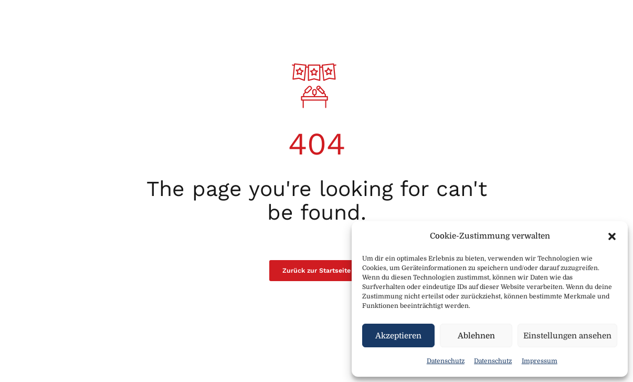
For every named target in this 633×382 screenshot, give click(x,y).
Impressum (539, 361)
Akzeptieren (398, 335)
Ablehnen (476, 335)
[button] (612, 236)
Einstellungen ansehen (567, 335)
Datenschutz (446, 361)
